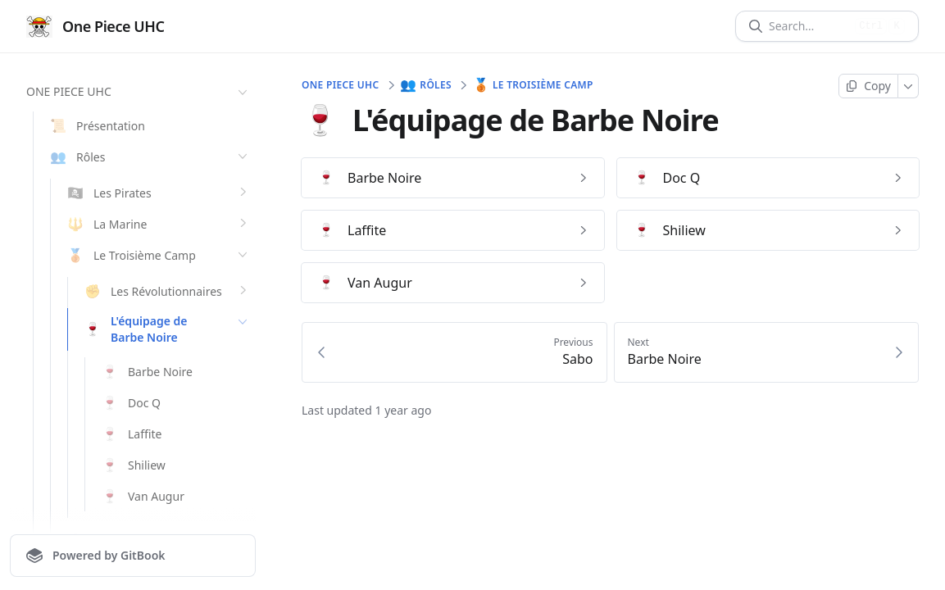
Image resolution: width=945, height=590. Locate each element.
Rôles (427, 85)
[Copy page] (868, 86)
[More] (908, 86)
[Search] (808, 26)
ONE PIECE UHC (138, 92)
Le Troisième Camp (534, 85)
